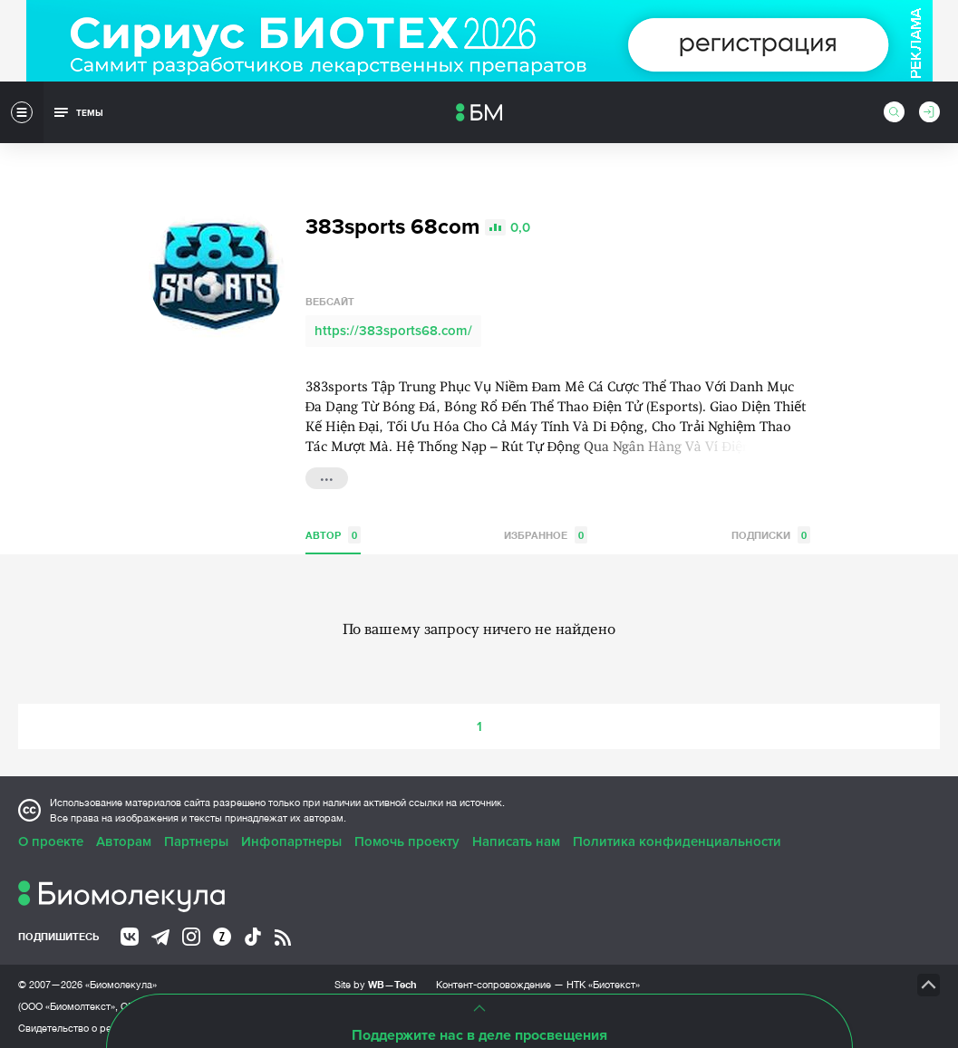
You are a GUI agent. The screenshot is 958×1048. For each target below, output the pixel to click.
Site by (375, 984)
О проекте (50, 841)
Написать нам (516, 841)
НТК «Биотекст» (603, 984)
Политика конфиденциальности (677, 841)
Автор (333, 534)
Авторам (123, 841)
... (327, 476)
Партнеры (196, 841)
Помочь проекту (407, 841)
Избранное (545, 534)
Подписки (770, 534)
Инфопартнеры (291, 841)
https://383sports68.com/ (393, 330)
